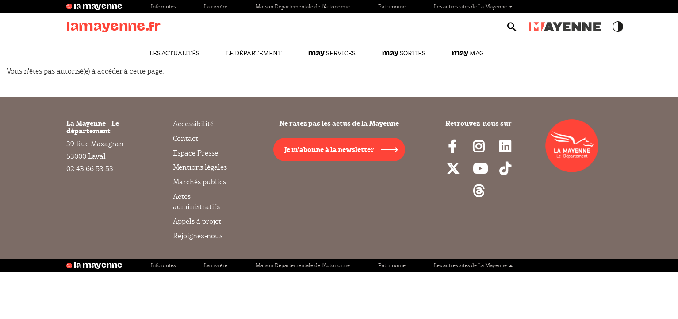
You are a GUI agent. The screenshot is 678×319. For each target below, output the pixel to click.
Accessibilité (193, 124)
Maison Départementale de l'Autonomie (303, 6)
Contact (185, 138)
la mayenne (98, 6)
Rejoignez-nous (197, 236)
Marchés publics (199, 182)
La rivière (215, 6)
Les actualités (174, 53)
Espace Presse (195, 153)
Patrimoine (392, 6)
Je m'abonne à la (329, 149)
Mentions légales (200, 167)
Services (332, 53)
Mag (467, 53)
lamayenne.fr (113, 26)
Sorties (403, 53)
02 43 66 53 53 (89, 168)
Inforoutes (163, 6)
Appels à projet (197, 221)
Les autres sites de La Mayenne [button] (473, 6)
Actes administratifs (196, 201)
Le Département (254, 53)
